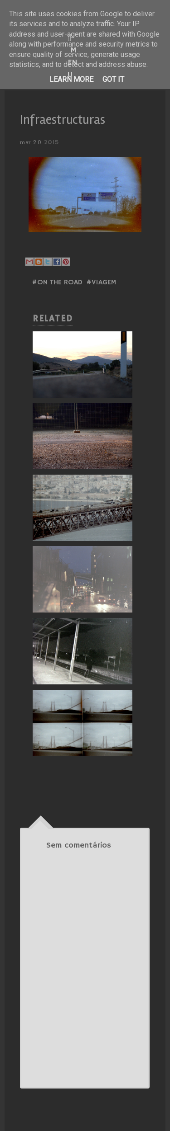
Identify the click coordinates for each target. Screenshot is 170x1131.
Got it (113, 79)
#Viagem (101, 282)
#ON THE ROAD (57, 282)
